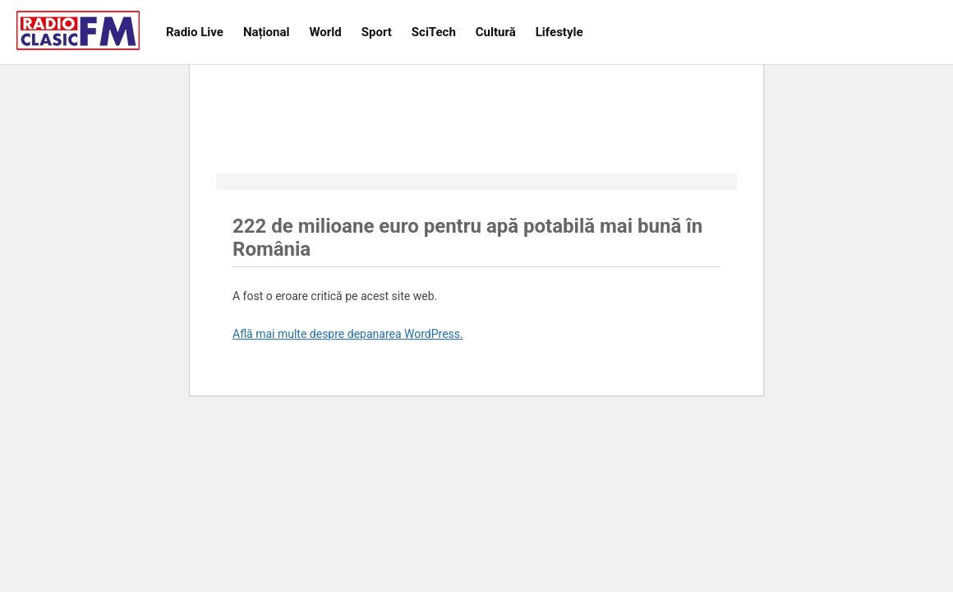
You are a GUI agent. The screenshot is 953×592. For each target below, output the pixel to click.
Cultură (496, 32)
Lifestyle (559, 32)
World (325, 32)
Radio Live (194, 32)
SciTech (434, 32)
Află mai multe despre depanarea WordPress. (347, 333)
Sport (376, 32)
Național (266, 32)
